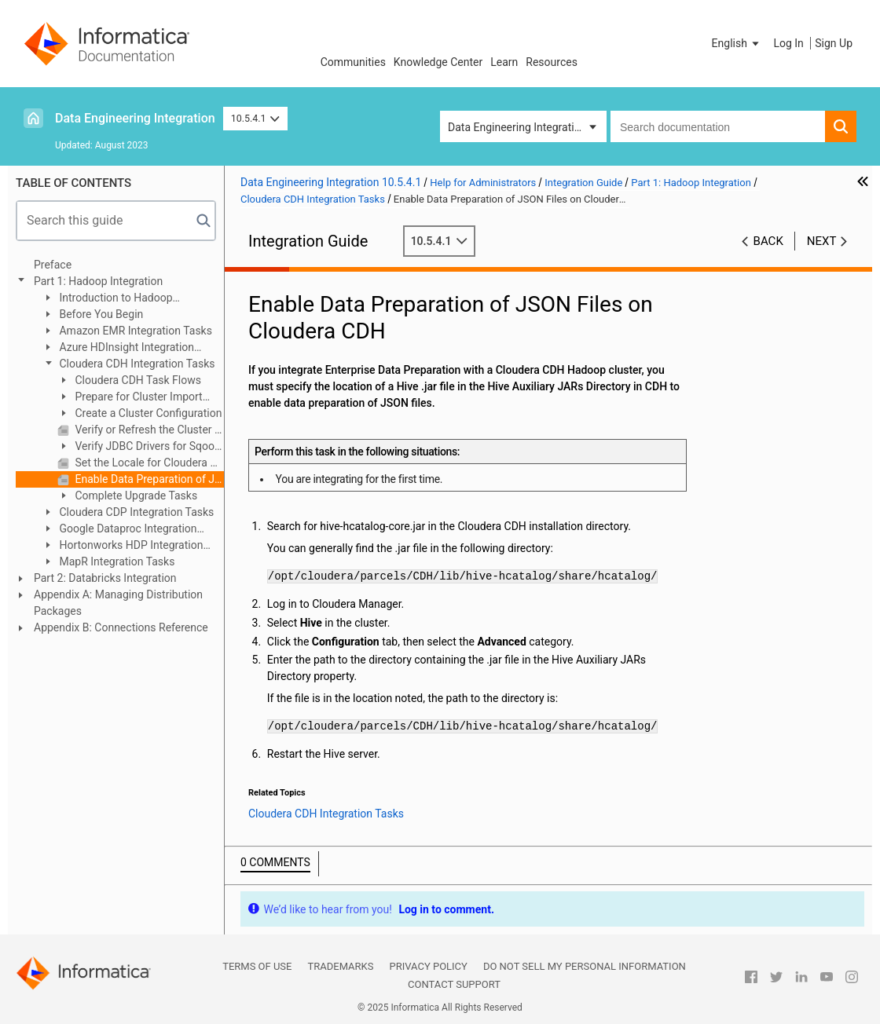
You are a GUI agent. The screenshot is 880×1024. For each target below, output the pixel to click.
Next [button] (822, 241)
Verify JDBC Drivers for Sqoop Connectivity (139, 447)
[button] (737, 43)
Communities (353, 62)
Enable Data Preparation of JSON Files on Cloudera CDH (148, 479)
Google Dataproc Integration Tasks (119, 529)
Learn (504, 62)
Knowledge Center (438, 62)
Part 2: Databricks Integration (105, 578)
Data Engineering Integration (135, 118)
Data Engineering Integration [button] (517, 127)
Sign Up (833, 43)
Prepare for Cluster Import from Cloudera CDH (130, 397)
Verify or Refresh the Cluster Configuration (148, 429)
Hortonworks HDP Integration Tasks (122, 546)
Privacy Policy (428, 966)
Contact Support (454, 984)
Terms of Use (257, 966)
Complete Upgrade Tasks (134, 495)
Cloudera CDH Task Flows (136, 380)
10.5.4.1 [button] (255, 118)
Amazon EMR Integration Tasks (134, 330)
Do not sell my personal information (584, 966)
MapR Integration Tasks (115, 561)
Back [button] (768, 241)
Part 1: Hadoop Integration (98, 281)
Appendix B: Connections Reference (121, 627)
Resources (552, 62)
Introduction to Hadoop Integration (107, 298)
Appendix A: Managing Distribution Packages (118, 602)
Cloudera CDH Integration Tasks (135, 363)
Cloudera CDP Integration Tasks (135, 512)
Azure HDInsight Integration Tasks (118, 348)
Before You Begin (100, 314)
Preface (53, 264)
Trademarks (340, 966)
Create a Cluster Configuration (147, 413)
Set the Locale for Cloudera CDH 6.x (148, 462)
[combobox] (717, 126)
